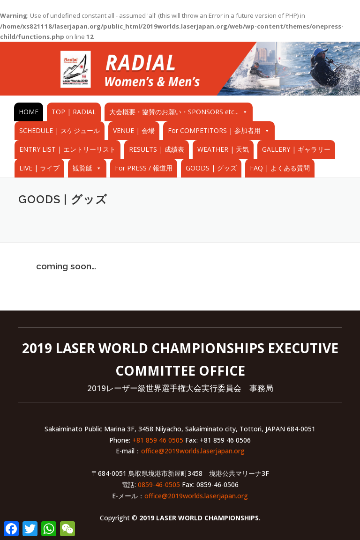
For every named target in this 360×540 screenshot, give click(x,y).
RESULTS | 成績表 (156, 149)
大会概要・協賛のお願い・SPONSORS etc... (174, 111)
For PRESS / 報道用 (143, 167)
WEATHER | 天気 (223, 149)
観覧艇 (82, 167)
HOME (28, 111)
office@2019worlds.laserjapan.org (193, 450)
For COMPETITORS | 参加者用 (214, 130)
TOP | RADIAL (74, 111)
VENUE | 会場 (134, 130)
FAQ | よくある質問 (280, 167)
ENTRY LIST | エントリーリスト (67, 149)
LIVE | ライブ (39, 167)
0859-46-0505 (159, 484)
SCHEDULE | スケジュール (59, 130)
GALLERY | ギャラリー (296, 149)
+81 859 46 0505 (157, 440)
